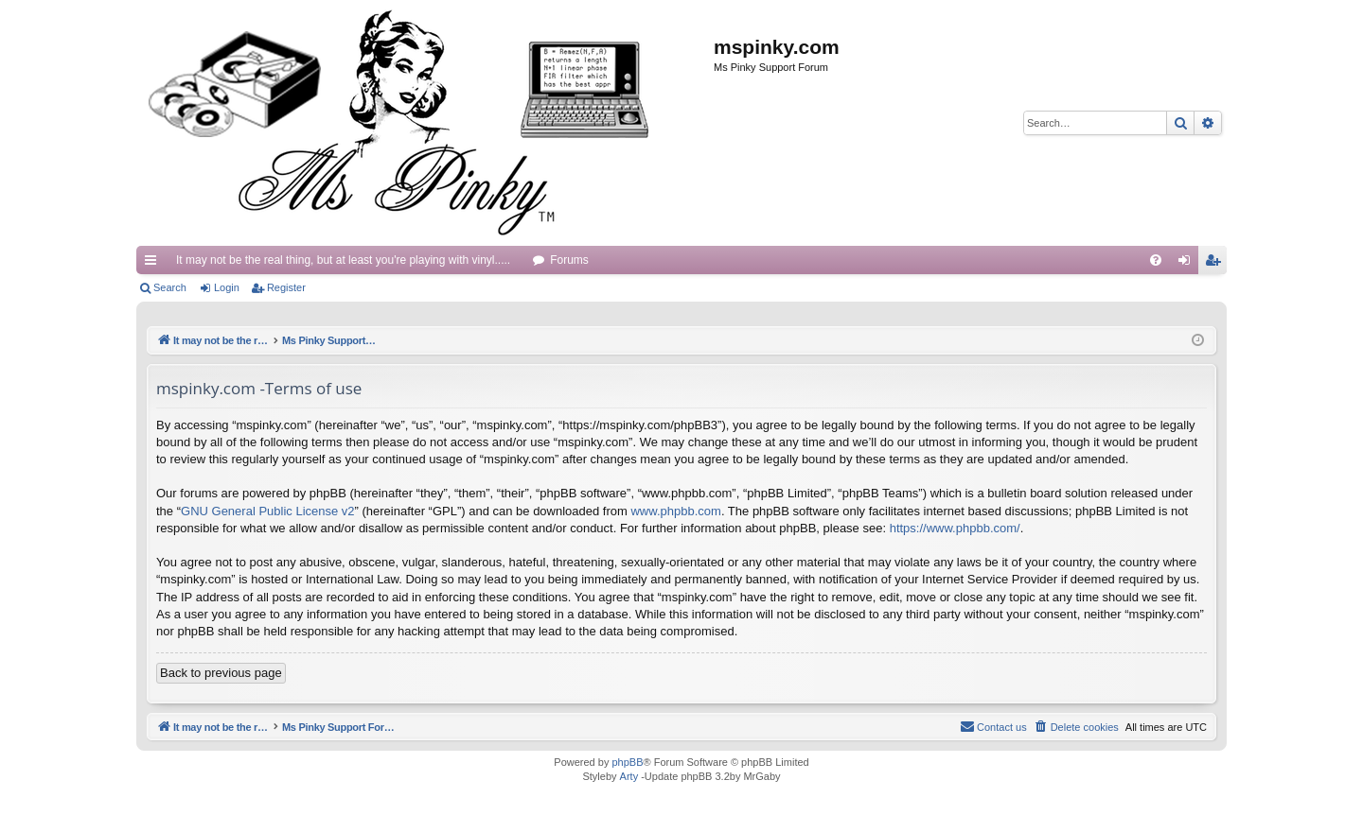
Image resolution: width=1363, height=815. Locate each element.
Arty (629, 776)
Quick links (154, 263)
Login (226, 287)
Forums (569, 260)
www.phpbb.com (675, 511)
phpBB (627, 762)
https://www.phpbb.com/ (955, 528)
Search (169, 287)
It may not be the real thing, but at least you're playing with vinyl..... (343, 260)
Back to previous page (221, 673)
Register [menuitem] (1217, 263)
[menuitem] (1156, 260)
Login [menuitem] (1188, 263)
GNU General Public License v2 (268, 511)
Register (286, 287)
